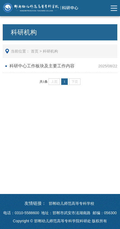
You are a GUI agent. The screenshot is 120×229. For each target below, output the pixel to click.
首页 (34, 51)
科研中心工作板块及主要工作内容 (41, 66)
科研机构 (50, 51)
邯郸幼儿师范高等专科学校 (71, 203)
